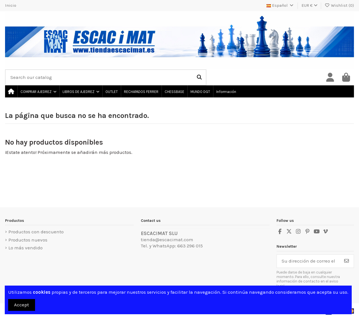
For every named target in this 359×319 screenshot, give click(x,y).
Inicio (10, 5)
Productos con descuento (36, 231)
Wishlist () (339, 5)
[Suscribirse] (346, 261)
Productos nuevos (27, 240)
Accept (21, 304)
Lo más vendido (25, 247)
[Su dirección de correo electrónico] (308, 261)
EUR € (309, 5)
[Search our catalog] (199, 77)
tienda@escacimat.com (167, 239)
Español (280, 5)
